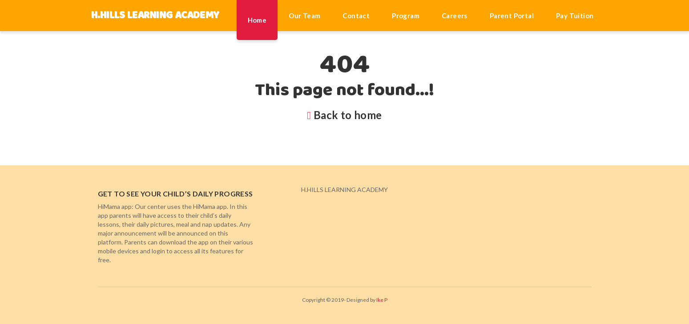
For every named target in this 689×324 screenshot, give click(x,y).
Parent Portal (512, 16)
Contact (356, 16)
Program (405, 16)
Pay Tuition (574, 16)
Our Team (304, 16)
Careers (454, 16)
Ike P (381, 299)
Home (257, 20)
